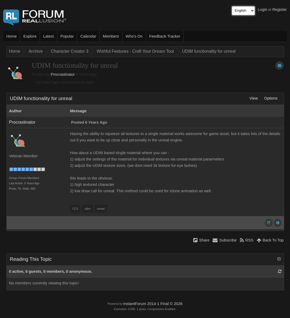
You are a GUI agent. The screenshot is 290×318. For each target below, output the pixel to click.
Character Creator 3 (69, 51)
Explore (30, 36)
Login (262, 9)
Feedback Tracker (164, 36)
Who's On (134, 36)
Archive (36, 51)
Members (111, 36)
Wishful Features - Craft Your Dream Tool (135, 51)
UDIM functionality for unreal (209, 51)
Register (279, 9)
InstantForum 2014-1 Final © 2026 (152, 304)
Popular (67, 36)
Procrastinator (63, 74)
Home (11, 36)
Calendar (88, 36)
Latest (48, 36)
